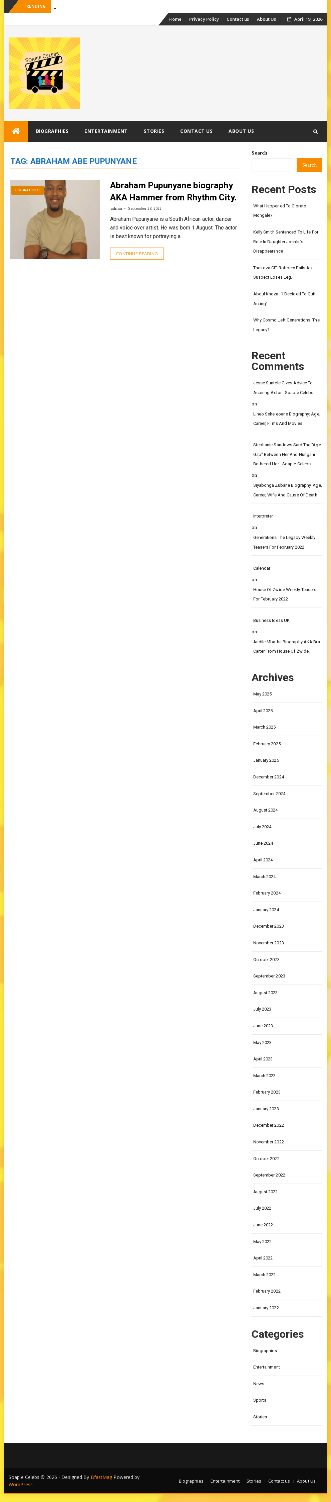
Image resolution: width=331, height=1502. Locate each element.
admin (116, 208)
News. (259, 1383)
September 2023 (269, 975)
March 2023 (264, 1075)
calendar (262, 568)
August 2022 (265, 1191)
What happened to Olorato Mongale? (279, 210)
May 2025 (262, 693)
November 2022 (268, 1141)
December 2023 (268, 926)
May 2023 (262, 1042)
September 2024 (269, 793)
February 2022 (267, 1291)
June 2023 (263, 1025)
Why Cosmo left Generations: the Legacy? (286, 324)
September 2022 (269, 1175)
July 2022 (262, 1208)
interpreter (263, 516)
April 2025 (263, 710)
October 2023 (266, 959)
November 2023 (268, 942)
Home (175, 19)
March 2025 (264, 727)
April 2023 (263, 1058)
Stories (154, 131)
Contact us (238, 19)
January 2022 (266, 1307)
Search (260, 153)
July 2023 (262, 1009)
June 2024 (263, 843)
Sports (260, 1400)
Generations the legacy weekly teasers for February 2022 (284, 542)
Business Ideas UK (271, 620)
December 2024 (268, 776)
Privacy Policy (204, 19)
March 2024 (264, 876)
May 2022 (262, 1241)
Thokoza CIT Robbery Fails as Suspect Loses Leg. (282, 272)
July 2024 (262, 826)
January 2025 (266, 760)
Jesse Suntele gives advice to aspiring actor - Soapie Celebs (283, 387)
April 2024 (263, 859)
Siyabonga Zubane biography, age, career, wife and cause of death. (287, 490)
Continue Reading (137, 254)
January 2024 (266, 909)
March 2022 (264, 1274)
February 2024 (267, 893)
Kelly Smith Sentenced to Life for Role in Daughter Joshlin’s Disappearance (285, 241)
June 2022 (263, 1224)
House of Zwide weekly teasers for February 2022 (285, 594)
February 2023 (267, 1092)
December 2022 (268, 1125)
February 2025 (267, 743)
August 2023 (265, 992)
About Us (266, 19)
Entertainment (106, 131)
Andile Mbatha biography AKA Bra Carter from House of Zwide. (286, 646)
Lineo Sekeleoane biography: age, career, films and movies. (286, 418)
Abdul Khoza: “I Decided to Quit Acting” (284, 298)
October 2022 (266, 1158)
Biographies (52, 131)
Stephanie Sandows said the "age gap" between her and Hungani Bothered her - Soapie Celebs (287, 454)
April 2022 (263, 1257)
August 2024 (265, 810)
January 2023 (266, 1108)
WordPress (21, 1484)
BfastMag (101, 1477)
